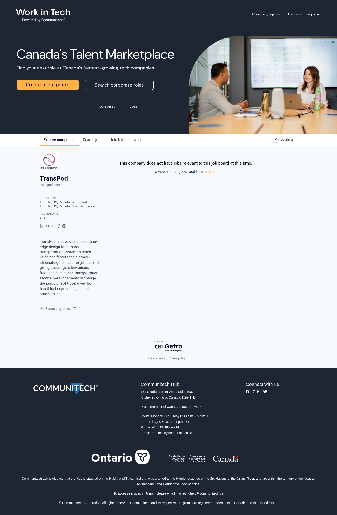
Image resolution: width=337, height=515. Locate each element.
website (211, 171)
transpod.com (50, 185)
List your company (304, 14)
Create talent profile (48, 85)
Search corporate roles (119, 85)
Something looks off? (58, 309)
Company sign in (266, 14)
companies (59, 140)
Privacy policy (156, 358)
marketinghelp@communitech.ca (199, 493)
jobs (92, 140)
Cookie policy (177, 358)
